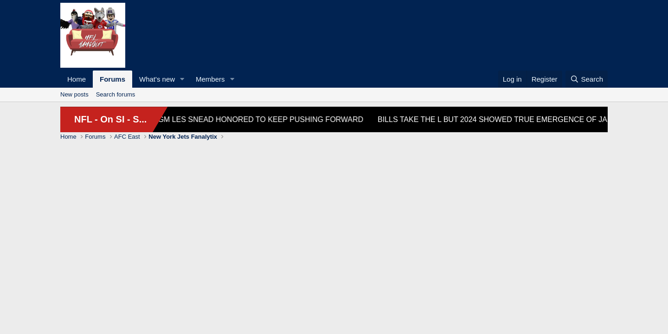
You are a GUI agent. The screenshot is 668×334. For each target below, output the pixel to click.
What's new (157, 79)
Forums (112, 79)
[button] (182, 79)
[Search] (586, 79)
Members (210, 79)
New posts (74, 94)
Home (76, 79)
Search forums (115, 94)
